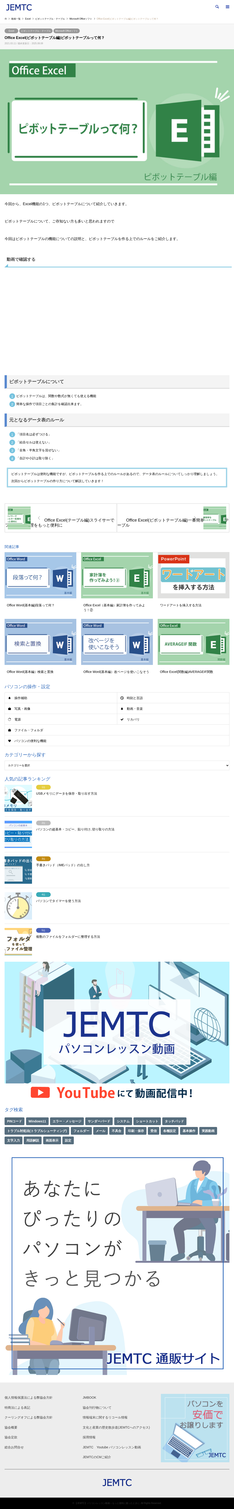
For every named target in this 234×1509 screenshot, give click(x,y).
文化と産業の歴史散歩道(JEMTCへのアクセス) (116, 1427)
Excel (11, 31)
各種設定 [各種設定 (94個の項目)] (169, 1131)
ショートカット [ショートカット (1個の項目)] (147, 1121)
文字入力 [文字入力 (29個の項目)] (13, 1140)
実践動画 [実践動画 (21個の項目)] (208, 1131)
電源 (17, 719)
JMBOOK (89, 1397)
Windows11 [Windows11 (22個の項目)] (37, 1121)
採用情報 (89, 1437)
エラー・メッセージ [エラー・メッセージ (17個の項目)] (67, 1121)
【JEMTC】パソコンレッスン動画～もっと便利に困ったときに (107, 1503)
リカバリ (133, 719)
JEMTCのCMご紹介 (97, 1457)
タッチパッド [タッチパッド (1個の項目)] (174, 1121)
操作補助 (20, 698)
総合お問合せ (14, 1447)
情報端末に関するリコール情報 (105, 1417)
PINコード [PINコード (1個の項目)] (14, 1121)
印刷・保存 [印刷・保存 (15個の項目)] (136, 1131)
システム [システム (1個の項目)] (123, 1121)
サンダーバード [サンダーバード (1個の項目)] (99, 1121)
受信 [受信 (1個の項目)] (153, 1131)
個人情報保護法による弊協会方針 (29, 1397)
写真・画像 (22, 709)
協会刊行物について (97, 1407)
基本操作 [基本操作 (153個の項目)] (189, 1131)
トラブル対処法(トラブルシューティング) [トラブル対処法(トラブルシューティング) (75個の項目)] (37, 1131)
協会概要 (11, 1427)
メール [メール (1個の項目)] (100, 1131)
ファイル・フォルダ (28, 730)
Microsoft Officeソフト (66, 31)
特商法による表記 (17, 1407)
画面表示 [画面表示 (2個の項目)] (52, 1140)
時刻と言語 (135, 698)
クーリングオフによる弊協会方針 (29, 1417)
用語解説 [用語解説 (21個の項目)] (32, 1140)
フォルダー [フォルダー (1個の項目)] (81, 1131)
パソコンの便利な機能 (30, 741)
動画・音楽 (135, 709)
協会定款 (11, 1437)
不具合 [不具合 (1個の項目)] (116, 1131)
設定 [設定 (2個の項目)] (68, 1140)
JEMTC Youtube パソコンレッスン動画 (112, 1447)
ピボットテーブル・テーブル (36, 31)
